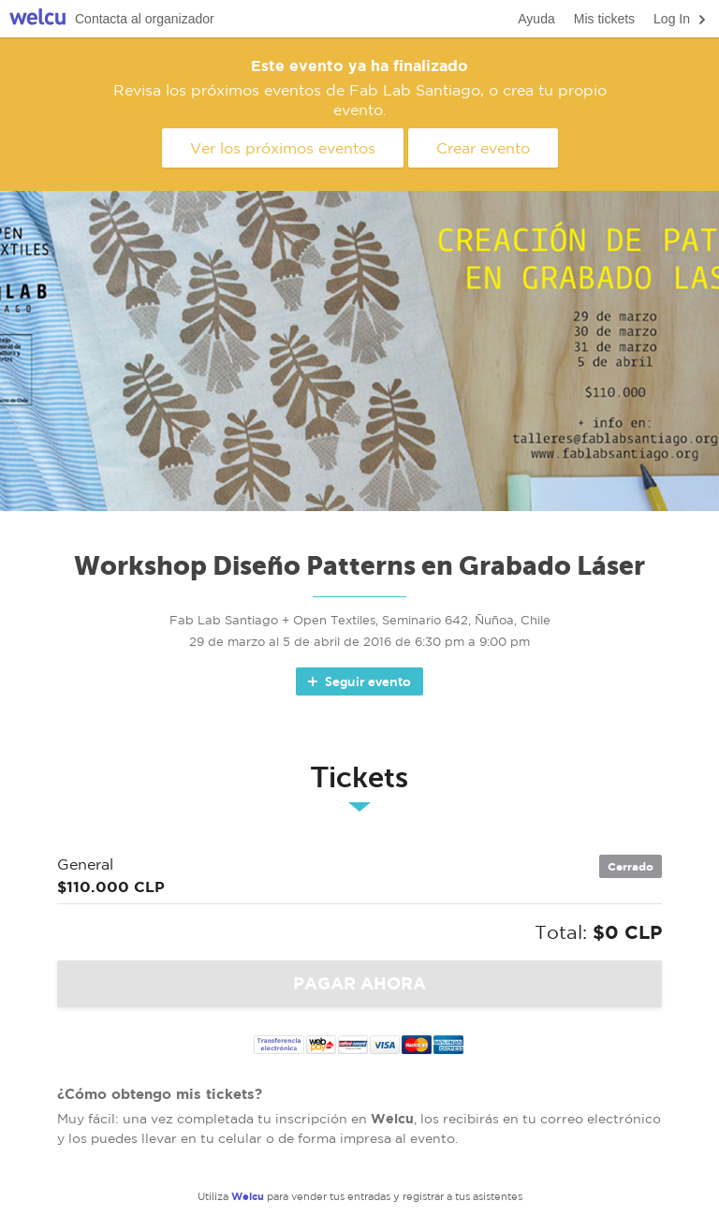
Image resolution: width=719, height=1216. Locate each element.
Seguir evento (358, 681)
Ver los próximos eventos (282, 147)
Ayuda (536, 18)
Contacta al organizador (144, 18)
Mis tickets (604, 18)
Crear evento (483, 147)
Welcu (37, 19)
